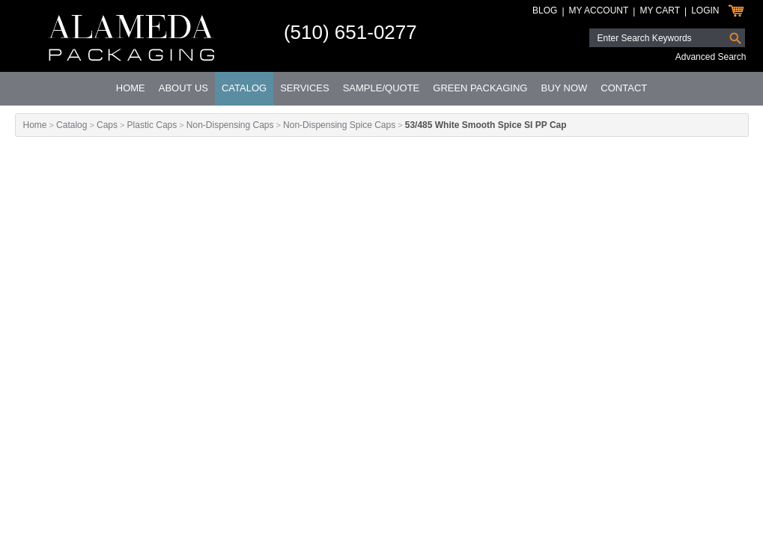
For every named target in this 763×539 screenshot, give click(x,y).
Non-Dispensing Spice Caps (339, 125)
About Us (183, 88)
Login (705, 10)
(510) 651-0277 (350, 32)
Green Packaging (480, 88)
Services (304, 88)
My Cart (659, 10)
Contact (624, 88)
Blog (544, 10)
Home (130, 88)
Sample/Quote (381, 88)
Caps (107, 125)
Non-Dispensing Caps (230, 125)
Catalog (244, 88)
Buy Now (564, 88)
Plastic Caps (152, 125)
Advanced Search (711, 57)
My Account (599, 10)
